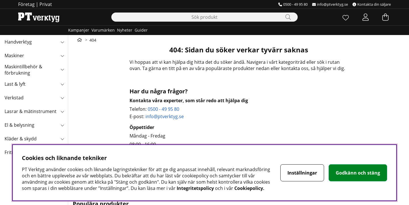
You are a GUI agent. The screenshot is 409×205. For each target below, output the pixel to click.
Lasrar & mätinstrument (31, 111)
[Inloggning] (365, 17)
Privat (45, 4)
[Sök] (204, 17)
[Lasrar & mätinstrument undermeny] (62, 111)
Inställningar (302, 173)
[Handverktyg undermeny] (62, 42)
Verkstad (14, 98)
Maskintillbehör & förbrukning (23, 69)
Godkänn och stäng (358, 173)
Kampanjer (78, 30)
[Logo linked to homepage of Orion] (38, 17)
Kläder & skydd (21, 139)
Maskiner (14, 55)
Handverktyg (18, 42)
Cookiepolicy (248, 188)
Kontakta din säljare (371, 4)
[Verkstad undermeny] (62, 97)
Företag (26, 4)
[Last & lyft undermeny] (62, 84)
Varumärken (103, 30)
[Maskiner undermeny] (62, 55)
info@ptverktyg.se (330, 4)
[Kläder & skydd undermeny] (62, 138)
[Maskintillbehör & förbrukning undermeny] (62, 69)
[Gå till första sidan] (79, 40)
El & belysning (19, 125)
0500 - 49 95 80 (293, 4)
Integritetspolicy (195, 188)
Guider (141, 30)
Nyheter (124, 30)
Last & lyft (15, 84)
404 (92, 40)
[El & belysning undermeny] (62, 125)
